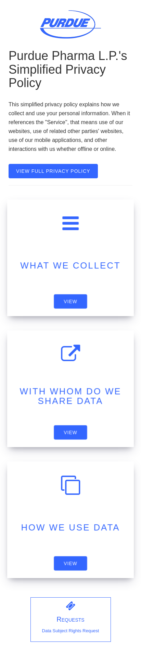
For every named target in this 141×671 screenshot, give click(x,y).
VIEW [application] (70, 301)
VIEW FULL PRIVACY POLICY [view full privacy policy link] (53, 171)
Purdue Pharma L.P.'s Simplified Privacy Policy (68, 69)
